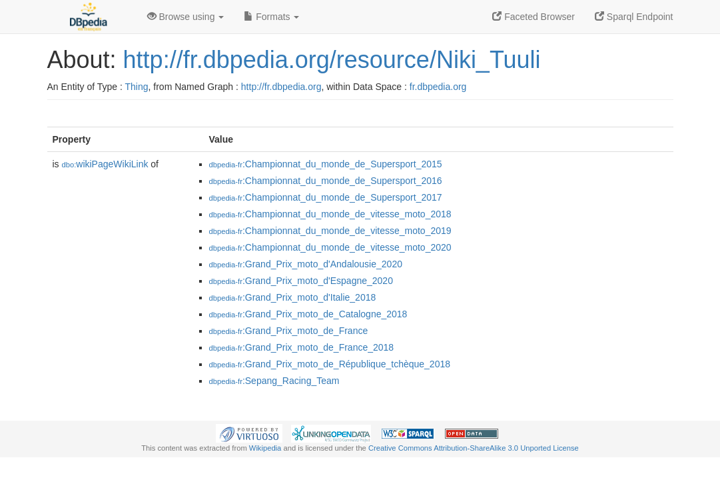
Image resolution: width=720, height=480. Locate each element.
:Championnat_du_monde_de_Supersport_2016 (325, 180)
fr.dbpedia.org (438, 86)
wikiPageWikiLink (105, 164)
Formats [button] (271, 16)
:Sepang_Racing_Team (274, 380)
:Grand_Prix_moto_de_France (288, 330)
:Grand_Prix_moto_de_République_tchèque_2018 (330, 364)
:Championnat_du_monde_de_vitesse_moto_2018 (330, 214)
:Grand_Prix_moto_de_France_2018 (301, 347)
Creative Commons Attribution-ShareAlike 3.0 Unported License (473, 448)
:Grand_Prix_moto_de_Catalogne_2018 (308, 314)
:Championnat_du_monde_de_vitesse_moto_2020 (330, 247)
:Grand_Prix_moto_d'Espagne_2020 (301, 280)
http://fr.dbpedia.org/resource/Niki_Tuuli (332, 59)
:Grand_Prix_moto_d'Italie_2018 (292, 297)
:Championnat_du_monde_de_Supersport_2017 (325, 197)
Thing (137, 86)
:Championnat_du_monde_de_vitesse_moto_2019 (330, 230)
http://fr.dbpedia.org (281, 86)
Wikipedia (265, 448)
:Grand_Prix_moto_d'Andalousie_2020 (305, 264)
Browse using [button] (185, 16)
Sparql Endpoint (634, 16)
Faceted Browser (533, 16)
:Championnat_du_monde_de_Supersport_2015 (325, 164)
